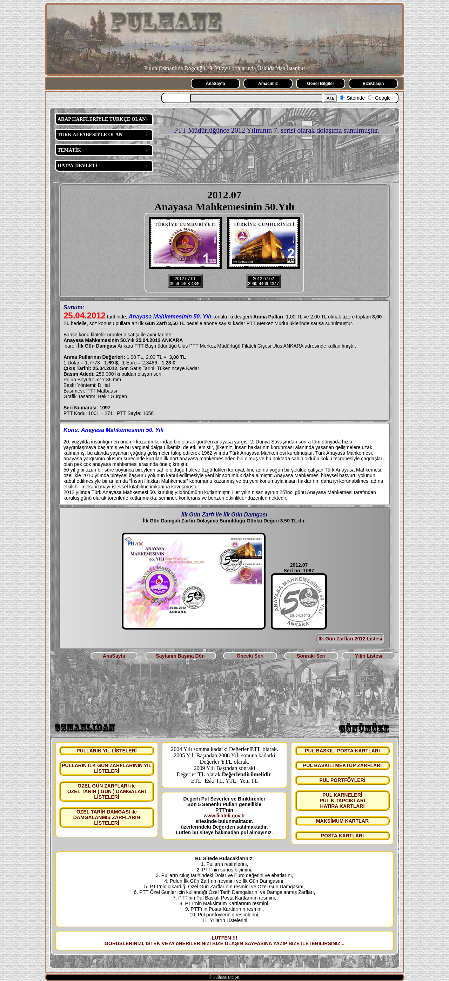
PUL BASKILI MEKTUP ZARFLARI (342, 765)
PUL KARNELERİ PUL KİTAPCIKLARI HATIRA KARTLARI (342, 800)
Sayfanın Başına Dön (180, 656)
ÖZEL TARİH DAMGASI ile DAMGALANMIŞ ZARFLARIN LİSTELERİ (106, 817)
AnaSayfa (215, 83)
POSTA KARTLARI (342, 835)
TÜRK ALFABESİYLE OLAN (90, 134)
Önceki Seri (249, 656)
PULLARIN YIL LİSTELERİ (106, 750)
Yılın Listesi (368, 656)
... (342, 943)
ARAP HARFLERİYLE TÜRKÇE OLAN (102, 119)
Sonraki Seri (311, 656)
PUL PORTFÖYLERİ (342, 780)
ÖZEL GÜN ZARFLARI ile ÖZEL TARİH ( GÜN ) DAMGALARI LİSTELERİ (106, 791)
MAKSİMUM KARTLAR (342, 821)
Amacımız (268, 83)
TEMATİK (69, 150)
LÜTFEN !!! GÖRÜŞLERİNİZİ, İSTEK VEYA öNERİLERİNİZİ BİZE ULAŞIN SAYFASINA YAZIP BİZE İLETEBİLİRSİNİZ (222, 940)
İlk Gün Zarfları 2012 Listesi (350, 638)
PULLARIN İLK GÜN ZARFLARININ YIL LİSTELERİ (107, 768)
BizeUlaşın (373, 83)
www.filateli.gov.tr (224, 815)
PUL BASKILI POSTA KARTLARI (342, 750)
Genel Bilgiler (320, 83)
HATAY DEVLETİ (77, 165)
